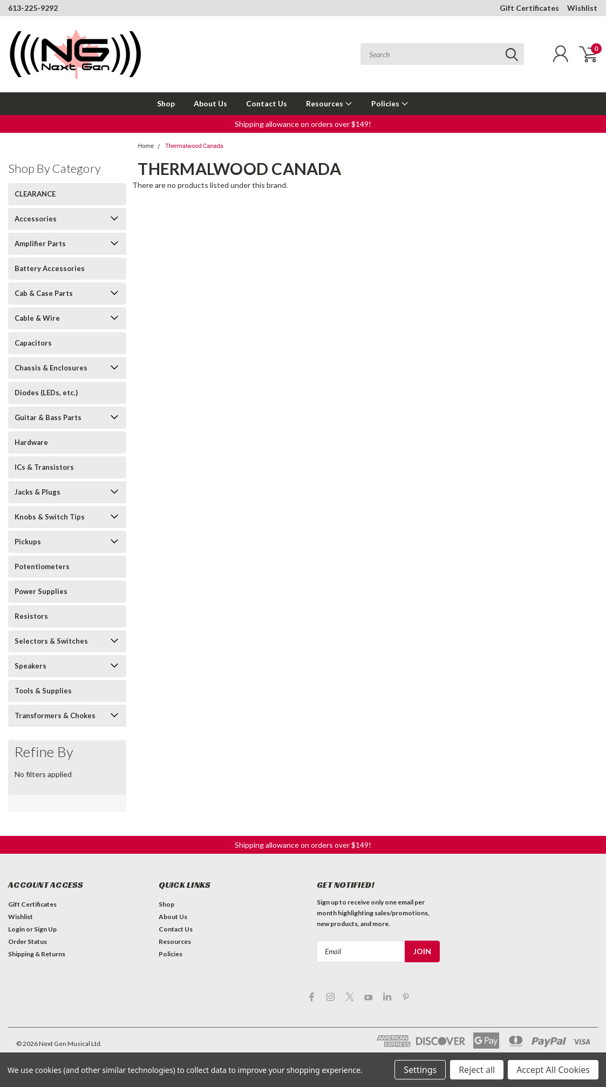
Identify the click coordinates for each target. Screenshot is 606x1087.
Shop (166, 103)
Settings (420, 1070)
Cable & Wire (37, 318)
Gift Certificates (529, 7)
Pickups (28, 541)
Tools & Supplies (43, 690)
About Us (210, 103)
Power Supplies (41, 591)
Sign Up (45, 929)
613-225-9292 (33, 7)
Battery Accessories (50, 268)
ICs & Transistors (44, 467)
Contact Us (266, 103)
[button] (303, 124)
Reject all (477, 1070)
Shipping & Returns (36, 954)
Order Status (27, 941)
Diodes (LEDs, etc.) (46, 392)
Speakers (30, 665)
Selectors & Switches (51, 641)
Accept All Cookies (553, 1070)
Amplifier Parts (40, 243)
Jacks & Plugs (37, 492)
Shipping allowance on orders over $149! (303, 124)
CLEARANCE (35, 194)
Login (16, 929)
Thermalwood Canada (194, 146)
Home (146, 146)
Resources (329, 103)
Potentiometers (42, 566)
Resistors (31, 616)
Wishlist (582, 7)
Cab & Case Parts (44, 293)
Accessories (36, 218)
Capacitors (33, 343)
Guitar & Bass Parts (48, 417)
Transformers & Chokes (55, 715)
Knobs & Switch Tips (50, 516)
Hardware (31, 442)
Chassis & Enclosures (51, 367)
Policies (389, 103)
